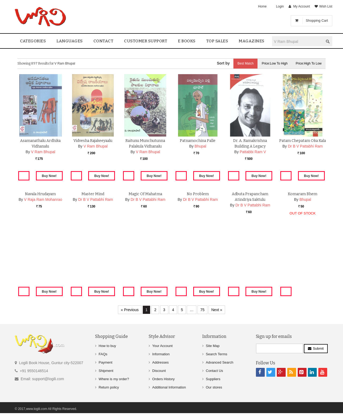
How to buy (107, 346)
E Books (187, 41)
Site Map (212, 346)
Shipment (106, 371)
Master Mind (92, 256)
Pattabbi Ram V (253, 152)
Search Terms (216, 354)
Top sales (217, 41)
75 (202, 310)
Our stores (214, 387)
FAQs (103, 354)
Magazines (251, 41)
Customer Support (145, 41)
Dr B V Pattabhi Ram (305, 146)
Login (280, 6)
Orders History (163, 379)
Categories (33, 41)
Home (262, 6)
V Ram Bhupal (43, 152)
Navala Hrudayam (40, 256)
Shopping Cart (317, 20)
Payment (105, 362)
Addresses (160, 362)
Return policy (109, 387)
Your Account (162, 346)
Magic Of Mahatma (145, 256)
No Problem (198, 256)
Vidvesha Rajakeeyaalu (92, 140)
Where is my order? (114, 379)
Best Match (245, 63)
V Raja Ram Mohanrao (43, 262)
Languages (70, 41)
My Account (301, 6)
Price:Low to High (275, 63)
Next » (216, 310)
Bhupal (200, 146)
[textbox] (298, 41)
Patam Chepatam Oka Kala (302, 140)
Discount (159, 371)
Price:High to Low (309, 63)
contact (104, 41)
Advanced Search (219, 362)
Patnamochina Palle (197, 140)
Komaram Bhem (302, 256)
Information (161, 354)
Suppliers (213, 379)
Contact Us (214, 371)
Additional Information (169, 387)
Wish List (325, 6)
